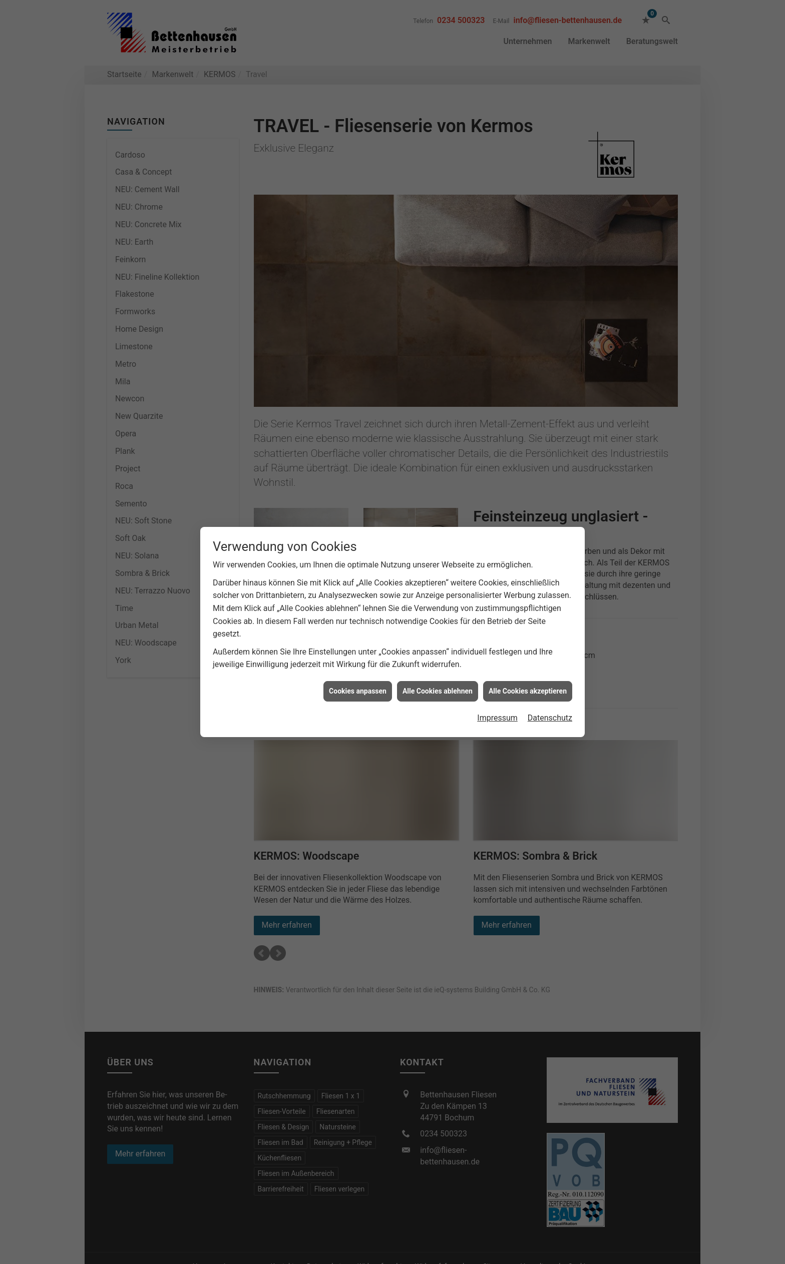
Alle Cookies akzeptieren (528, 691)
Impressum (497, 718)
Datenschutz (550, 718)
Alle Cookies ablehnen (438, 691)
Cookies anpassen (357, 691)
